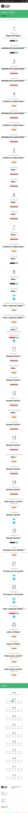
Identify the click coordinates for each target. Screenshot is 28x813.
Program (6, 19)
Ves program (4, 15)
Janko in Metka (13, 632)
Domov (2, 19)
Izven (7, 15)
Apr (18, 694)
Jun (21, 701)
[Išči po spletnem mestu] (24, 1)
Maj (18, 701)
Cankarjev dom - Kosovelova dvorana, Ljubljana (15, 303)
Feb (12, 694)
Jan (9, 694)
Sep (12, 703)
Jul (7, 703)
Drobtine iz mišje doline (13, 101)
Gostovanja (11, 15)
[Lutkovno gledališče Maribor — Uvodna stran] (5, 6)
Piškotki (2, 800)
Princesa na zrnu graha (13, 571)
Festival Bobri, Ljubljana (15, 653)
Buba (13, 169)
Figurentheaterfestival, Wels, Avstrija (15, 454)
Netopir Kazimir (13, 356)
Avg (9, 703)
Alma (12, 329)
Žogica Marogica (13, 35)
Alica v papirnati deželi (13, 305)
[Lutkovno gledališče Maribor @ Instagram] (4, 807)
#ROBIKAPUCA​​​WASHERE (13, 48)
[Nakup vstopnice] (14, 299)
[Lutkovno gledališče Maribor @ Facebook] (2, 807)
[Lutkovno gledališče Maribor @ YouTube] (7, 807)
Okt (15, 703)
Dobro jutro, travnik (13, 501)
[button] (26, 1)
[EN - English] (21, 1)
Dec (21, 703)
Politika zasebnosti (3, 799)
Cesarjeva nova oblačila (13, 550)
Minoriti (12, 1)
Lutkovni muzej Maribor (5, 1)
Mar (15, 694)
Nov (18, 703)
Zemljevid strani (3, 801)
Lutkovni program (12, 19)
